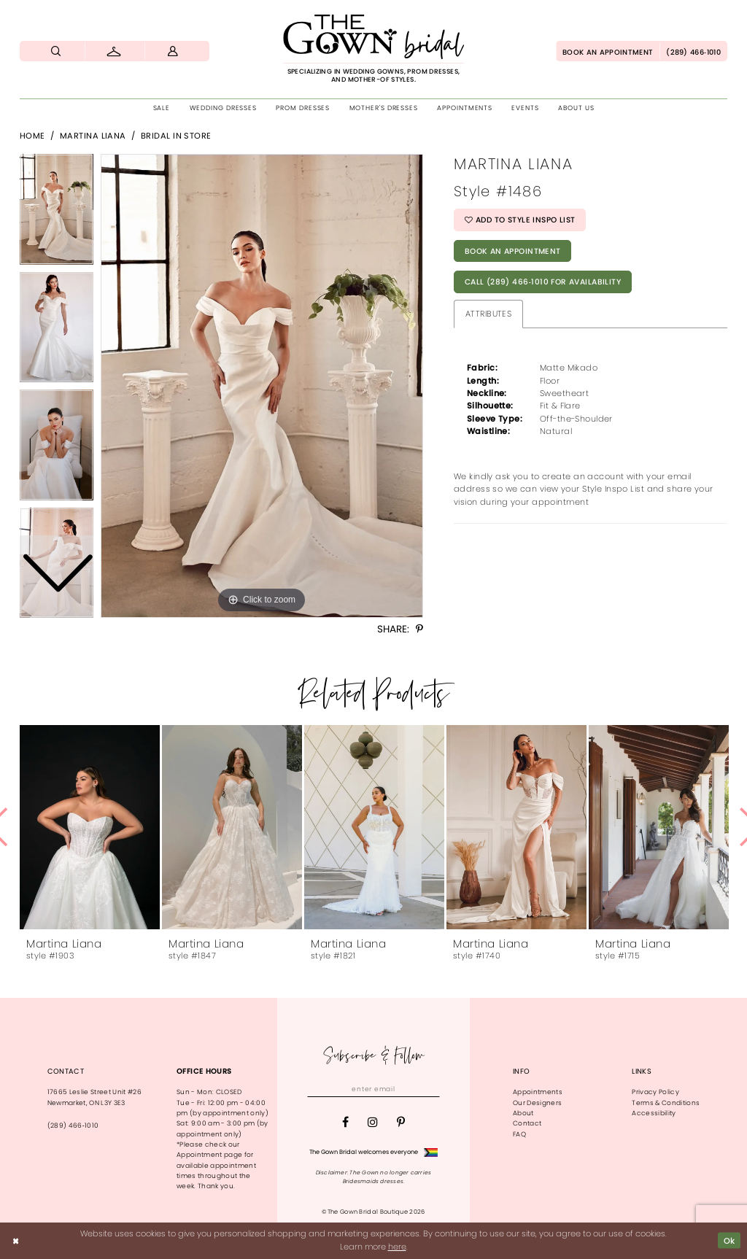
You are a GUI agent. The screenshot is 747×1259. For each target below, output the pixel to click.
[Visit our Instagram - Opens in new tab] (373, 1122)
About (523, 1113)
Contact (527, 1123)
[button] (172, 51)
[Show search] (56, 51)
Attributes (488, 313)
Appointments (537, 1092)
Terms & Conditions (666, 1103)
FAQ (519, 1134)
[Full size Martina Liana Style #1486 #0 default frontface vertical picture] (261, 386)
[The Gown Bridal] (373, 49)
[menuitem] (56, 51)
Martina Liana (93, 136)
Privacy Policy (655, 1092)
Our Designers (537, 1103)
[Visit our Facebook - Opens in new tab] (345, 1122)
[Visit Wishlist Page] (115, 51)
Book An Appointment (513, 251)
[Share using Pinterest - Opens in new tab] (419, 629)
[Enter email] (373, 1089)
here (397, 1246)
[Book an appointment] (607, 51)
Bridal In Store (176, 136)
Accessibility (654, 1113)
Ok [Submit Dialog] (729, 1241)
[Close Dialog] (16, 1240)
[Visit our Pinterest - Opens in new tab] (401, 1122)
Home (32, 136)
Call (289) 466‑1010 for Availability (543, 281)
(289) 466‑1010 (73, 1125)
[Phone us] (693, 51)
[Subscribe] (430, 1089)
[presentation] (90, 827)
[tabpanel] (261, 386)
